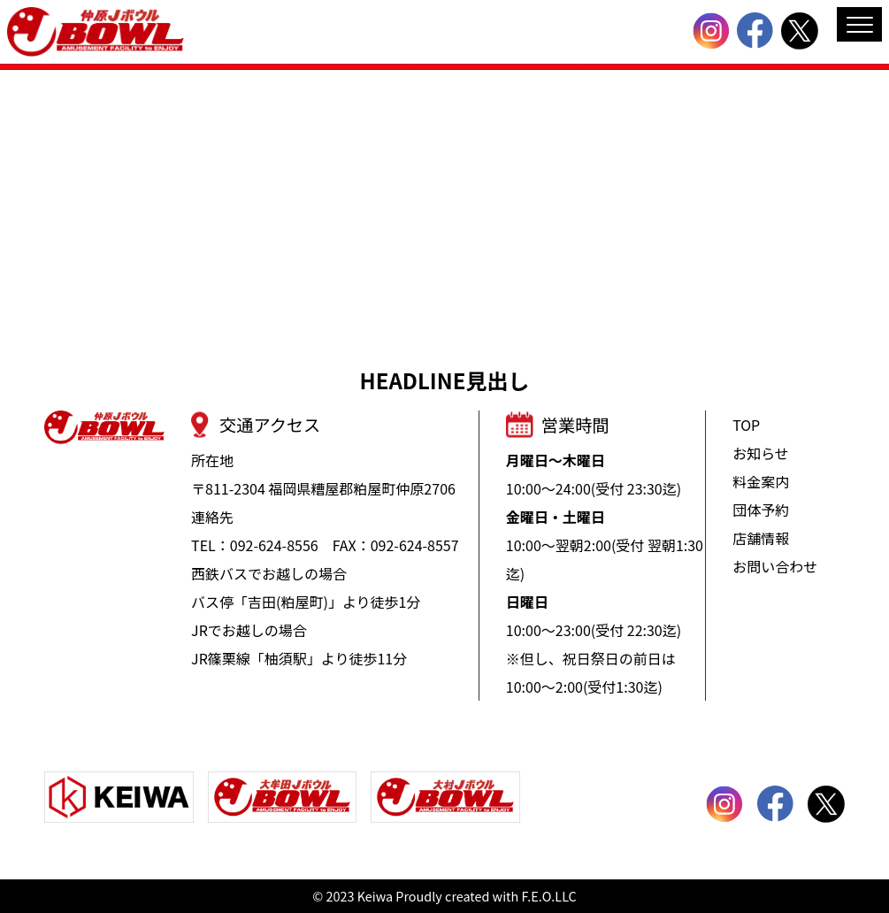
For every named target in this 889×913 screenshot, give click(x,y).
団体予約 (760, 509)
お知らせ (760, 453)
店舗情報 (760, 538)
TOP (746, 424)
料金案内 (760, 481)
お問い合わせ (774, 566)
